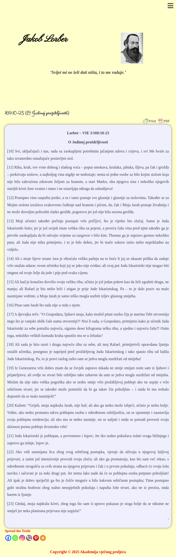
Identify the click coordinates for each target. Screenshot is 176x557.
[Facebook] (8, 538)
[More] (43, 538)
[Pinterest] (36, 538)
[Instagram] (22, 538)
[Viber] (29, 538)
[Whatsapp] (15, 538)
